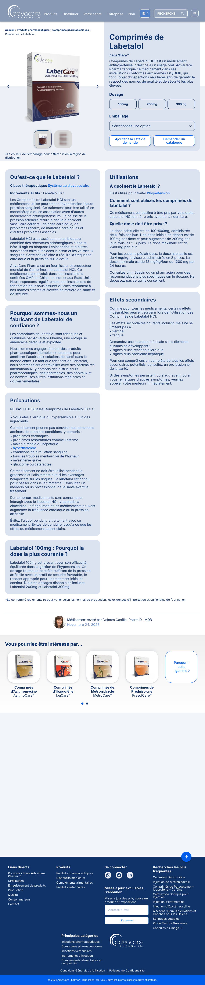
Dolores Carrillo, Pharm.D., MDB (127, 620)
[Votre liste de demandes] (145, 13)
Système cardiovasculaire (68, 185)
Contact (13, 904)
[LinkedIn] (130, 875)
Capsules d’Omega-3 (167, 927)
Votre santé (92, 14)
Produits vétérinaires (70, 887)
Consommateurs (19, 899)
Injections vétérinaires (76, 951)
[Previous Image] (8, 86)
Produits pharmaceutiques (74, 873)
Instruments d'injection (77, 955)
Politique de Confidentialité (127, 970)
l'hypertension (158, 193)
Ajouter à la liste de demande (130, 141)
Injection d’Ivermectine (168, 901)
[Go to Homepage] (22, 12)
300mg (181, 104)
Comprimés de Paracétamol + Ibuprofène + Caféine (173, 888)
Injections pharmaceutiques (80, 941)
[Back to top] (186, 857)
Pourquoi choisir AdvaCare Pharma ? (26, 875)
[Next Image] (97, 86)
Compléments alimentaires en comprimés (81, 962)
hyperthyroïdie (24, 448)
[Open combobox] (152, 126)
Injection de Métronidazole (171, 881)
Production (15, 890)
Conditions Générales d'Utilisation (82, 970)
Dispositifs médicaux (70, 877)
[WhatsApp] (108, 875)
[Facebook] (119, 875)
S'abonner (127, 920)
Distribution (16, 880)
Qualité (13, 894)
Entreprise (115, 14)
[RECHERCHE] (170, 13)
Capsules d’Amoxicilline (169, 877)
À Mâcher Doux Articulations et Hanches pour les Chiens (174, 912)
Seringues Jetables (166, 918)
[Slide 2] (87, 703)
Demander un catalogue (174, 141)
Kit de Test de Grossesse (170, 923)
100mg (123, 104)
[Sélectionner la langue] (195, 13)
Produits (50, 14)
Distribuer (70, 14)
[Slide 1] (82, 703)
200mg (152, 104)
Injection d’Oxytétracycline (171, 906)
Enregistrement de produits (27, 885)
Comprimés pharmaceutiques (81, 946)
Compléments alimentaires (74, 882)
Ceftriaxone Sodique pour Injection (170, 896)
